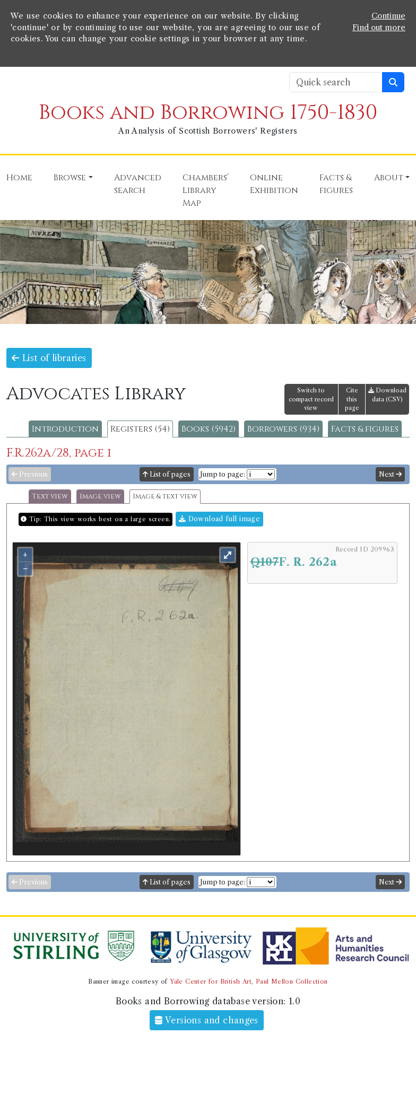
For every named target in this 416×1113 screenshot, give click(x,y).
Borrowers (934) (283, 429)
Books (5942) (208, 429)
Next (390, 474)
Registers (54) (140, 429)
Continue (388, 16)
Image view (100, 496)
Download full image (219, 519)
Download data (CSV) (387, 395)
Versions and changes (206, 1020)
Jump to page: (222, 474)
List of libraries (49, 358)
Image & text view (165, 496)
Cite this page (352, 399)
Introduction (65, 429)
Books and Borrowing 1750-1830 (208, 112)
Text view (50, 496)
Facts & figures (364, 429)
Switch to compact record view (311, 399)
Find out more (378, 27)
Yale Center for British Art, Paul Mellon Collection (248, 981)
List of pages (166, 474)
